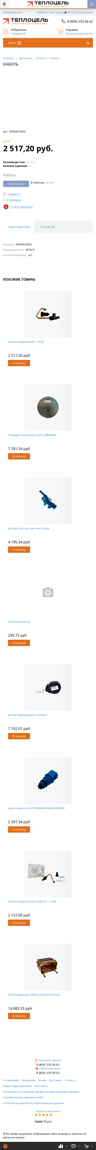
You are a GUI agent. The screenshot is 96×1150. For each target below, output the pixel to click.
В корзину (19, 363)
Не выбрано (12, 12)
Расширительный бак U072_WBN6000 (32, 435)
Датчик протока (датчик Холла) (28, 528)
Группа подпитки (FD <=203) (26, 342)
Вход (70, 12)
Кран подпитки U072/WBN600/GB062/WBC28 (36, 808)
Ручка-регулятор (19, 621)
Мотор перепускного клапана (27, 715)
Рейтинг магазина (48, 1111)
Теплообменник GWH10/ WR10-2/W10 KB (34, 995)
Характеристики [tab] (19, 227)
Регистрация (84, 12)
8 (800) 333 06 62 (80, 21)
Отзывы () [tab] (47, 227)
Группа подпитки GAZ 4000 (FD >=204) (32, 901)
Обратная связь (48, 1068)
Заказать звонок (48, 1060)
